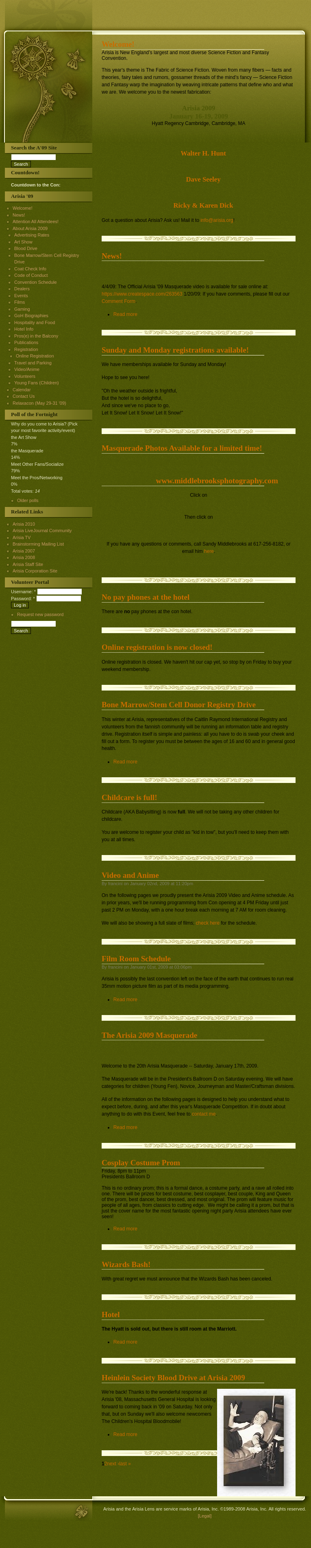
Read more (125, 314)
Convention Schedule (35, 282)
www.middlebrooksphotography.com (217, 480)
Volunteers (24, 376)
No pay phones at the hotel (145, 597)
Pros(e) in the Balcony (36, 335)
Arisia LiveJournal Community (42, 530)
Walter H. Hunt (203, 153)
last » (125, 1464)
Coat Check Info (30, 268)
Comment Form (118, 301)
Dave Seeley (203, 179)
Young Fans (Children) (36, 382)
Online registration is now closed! (157, 647)
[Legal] (205, 1515)
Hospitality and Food (34, 322)
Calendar (22, 389)
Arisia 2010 (24, 524)
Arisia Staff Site (28, 564)
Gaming (22, 309)
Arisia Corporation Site (35, 570)
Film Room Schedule (136, 958)
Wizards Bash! (126, 1264)
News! (112, 256)
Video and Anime (130, 875)
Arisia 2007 (24, 550)
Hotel (111, 1314)
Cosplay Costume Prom (141, 1162)
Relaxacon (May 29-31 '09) (39, 403)
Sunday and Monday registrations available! (175, 350)
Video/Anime (26, 369)
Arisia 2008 (24, 557)
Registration (26, 349)
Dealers (22, 288)
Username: (23, 591)
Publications (26, 342)
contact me (203, 1114)
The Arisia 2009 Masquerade (149, 1035)
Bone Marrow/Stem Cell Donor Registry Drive (179, 704)
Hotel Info (23, 329)
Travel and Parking (33, 362)
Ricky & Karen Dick (203, 205)
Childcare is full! (129, 797)
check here (208, 923)
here (209, 551)
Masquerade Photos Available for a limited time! (182, 448)
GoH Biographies (31, 315)
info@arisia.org (216, 220)
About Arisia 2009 (30, 228)
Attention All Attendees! (36, 221)
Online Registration (35, 355)
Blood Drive (25, 248)
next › (113, 1464)
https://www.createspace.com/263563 (142, 294)
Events (21, 295)
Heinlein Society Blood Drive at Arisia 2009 (173, 1377)
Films (19, 302)
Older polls (28, 500)
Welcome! (118, 44)
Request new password (40, 614)
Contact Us (24, 396)
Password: (23, 598)
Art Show (23, 241)
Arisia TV (21, 537)
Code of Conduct (31, 275)
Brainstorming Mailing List (38, 544)
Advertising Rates (31, 234)
